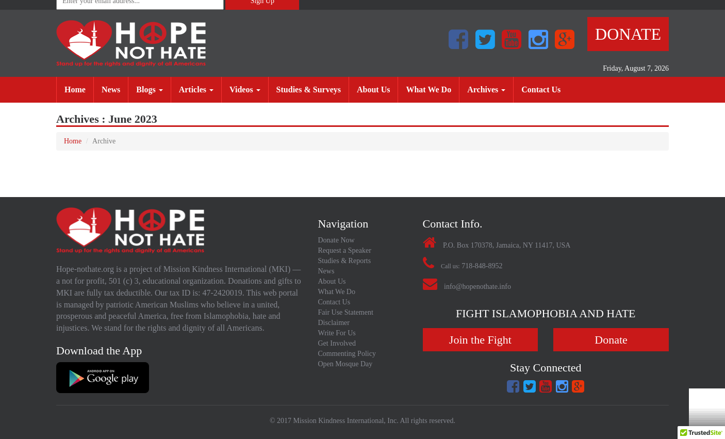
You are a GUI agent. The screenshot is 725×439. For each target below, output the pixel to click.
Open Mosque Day (345, 364)
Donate (628, 34)
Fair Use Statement (345, 312)
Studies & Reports (344, 261)
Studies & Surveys (312, 89)
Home (78, 89)
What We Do (432, 89)
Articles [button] (196, 89)
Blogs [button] (149, 89)
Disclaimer (334, 323)
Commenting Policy (347, 353)
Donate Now (336, 240)
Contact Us (544, 89)
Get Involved (337, 343)
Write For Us (337, 333)
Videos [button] (244, 89)
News (115, 89)
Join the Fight (480, 339)
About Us (377, 89)
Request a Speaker (344, 250)
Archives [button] (486, 89)
